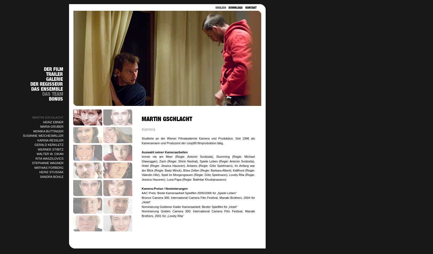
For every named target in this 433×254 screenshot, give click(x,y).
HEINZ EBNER (53, 122)
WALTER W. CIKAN (50, 154)
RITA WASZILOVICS (50, 158)
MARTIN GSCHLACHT (48, 117)
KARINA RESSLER (50, 140)
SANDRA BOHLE (52, 176)
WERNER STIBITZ (51, 149)
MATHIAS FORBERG (49, 167)
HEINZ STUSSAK (51, 172)
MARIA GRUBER (52, 126)
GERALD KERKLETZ (49, 144)
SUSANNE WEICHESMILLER (43, 135)
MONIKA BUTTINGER (48, 131)
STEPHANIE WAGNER (48, 163)
